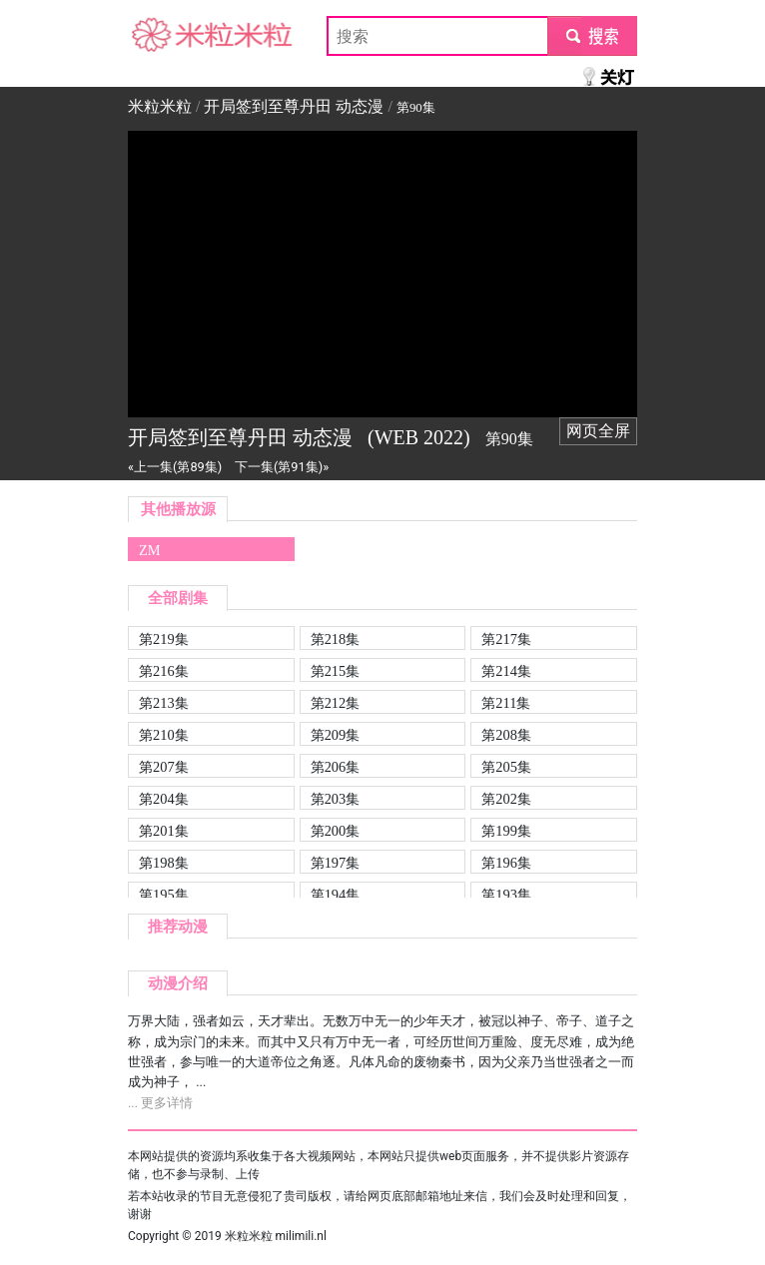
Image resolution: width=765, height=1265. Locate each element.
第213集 (164, 703)
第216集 (164, 671)
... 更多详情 (160, 1102)
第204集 (164, 799)
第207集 (164, 767)
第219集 (164, 639)
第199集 (506, 831)
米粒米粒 (160, 35)
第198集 (164, 863)
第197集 (336, 863)
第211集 (505, 703)
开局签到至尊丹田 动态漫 (293, 106)
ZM (150, 550)
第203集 (336, 799)
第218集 (336, 639)
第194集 (336, 895)
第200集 (336, 831)
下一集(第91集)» (282, 466)
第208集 (506, 735)
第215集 (336, 671)
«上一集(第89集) (175, 466)
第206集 (336, 767)
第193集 (506, 895)
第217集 (506, 639)
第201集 (164, 831)
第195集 (164, 895)
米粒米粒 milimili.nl (276, 1236)
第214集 (506, 671)
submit (591, 35)
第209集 (336, 735)
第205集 (506, 767)
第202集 (506, 799)
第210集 (164, 735)
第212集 (336, 703)
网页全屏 (598, 430)
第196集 (506, 863)
